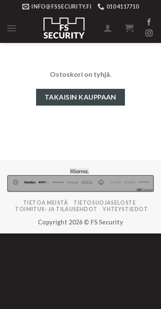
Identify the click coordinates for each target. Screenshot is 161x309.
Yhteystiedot (125, 209)
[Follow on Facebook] (149, 22)
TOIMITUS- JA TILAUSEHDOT (56, 209)
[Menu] (11, 28)
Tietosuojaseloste (104, 203)
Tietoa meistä (45, 203)
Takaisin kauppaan (80, 97)
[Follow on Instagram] (149, 33)
